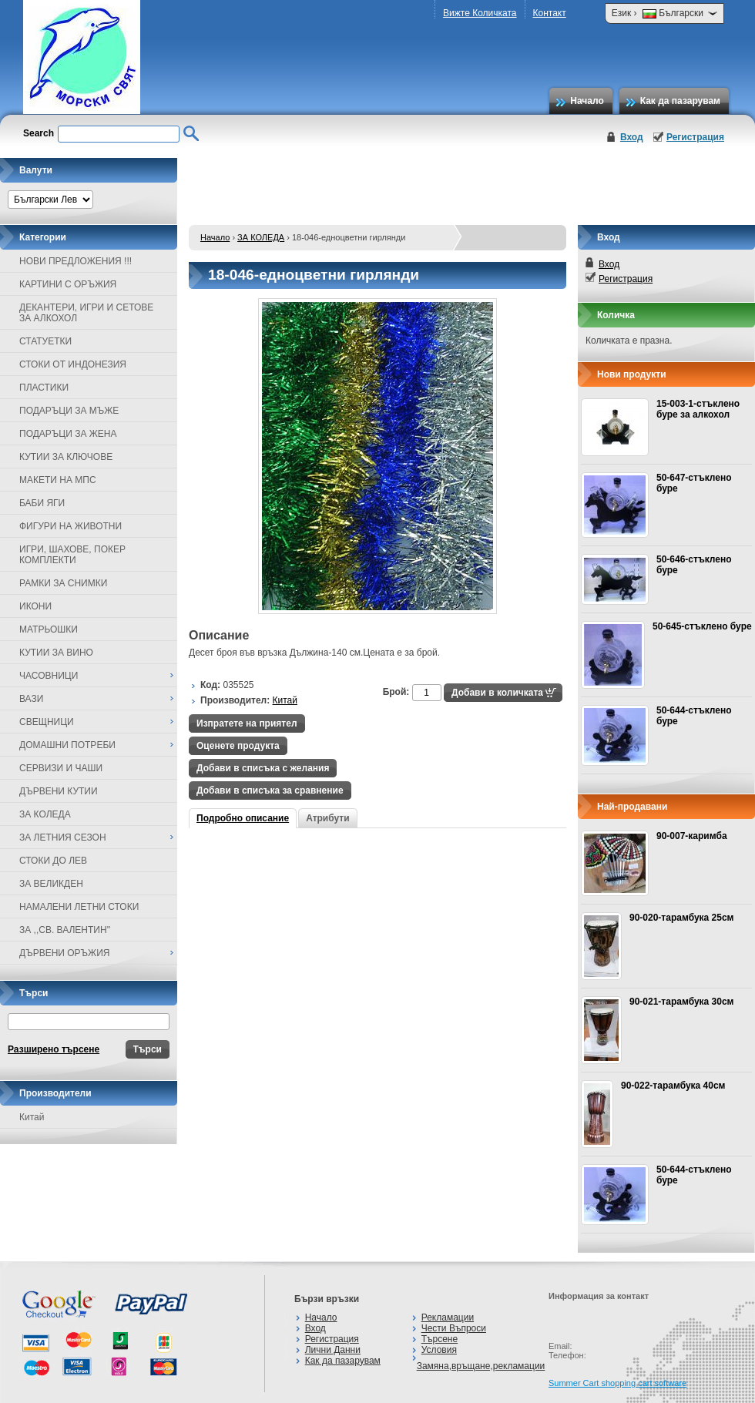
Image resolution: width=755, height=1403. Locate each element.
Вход (631, 137)
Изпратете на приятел (246, 723)
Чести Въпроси (453, 1328)
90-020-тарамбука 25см (681, 917)
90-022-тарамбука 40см (673, 1085)
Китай (31, 1117)
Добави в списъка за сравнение (270, 790)
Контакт (549, 13)
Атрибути (327, 818)
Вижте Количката (479, 13)
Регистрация (695, 137)
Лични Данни (333, 1349)
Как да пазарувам (680, 101)
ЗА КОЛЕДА (260, 237)
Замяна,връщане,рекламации (481, 1366)
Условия (439, 1349)
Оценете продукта (238, 745)
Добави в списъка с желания (262, 768)
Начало (586, 101)
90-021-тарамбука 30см (681, 1001)
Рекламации (447, 1317)
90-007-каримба (691, 836)
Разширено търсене (53, 1049)
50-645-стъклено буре (702, 626)
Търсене (439, 1339)
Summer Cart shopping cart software (617, 1383)
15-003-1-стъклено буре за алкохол (698, 409)
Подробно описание (242, 818)
